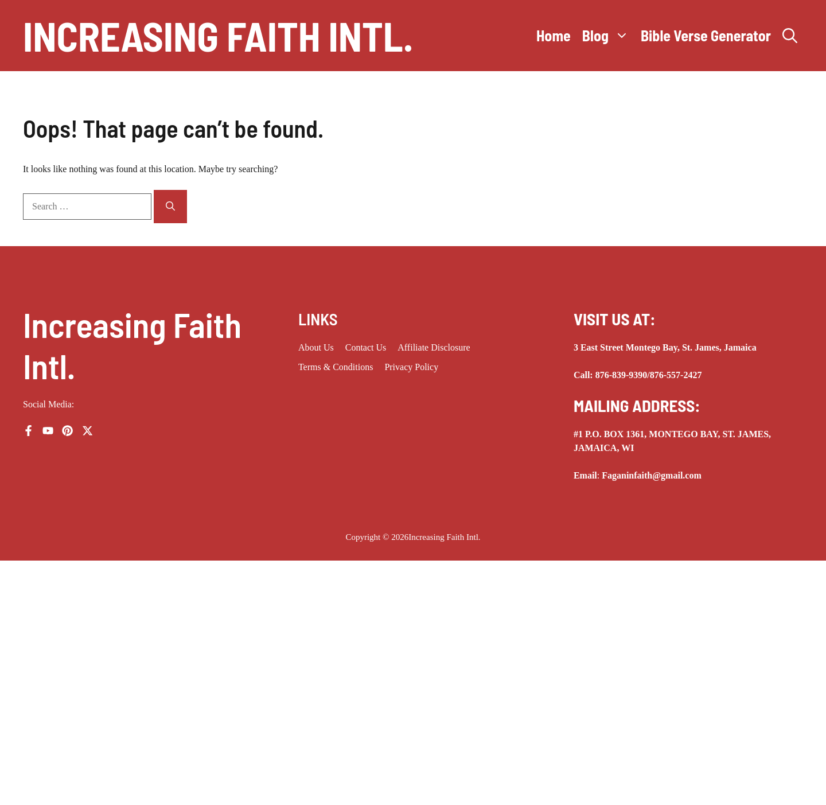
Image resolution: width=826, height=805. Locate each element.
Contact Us (366, 347)
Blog (608, 36)
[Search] (170, 206)
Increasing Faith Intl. (218, 35)
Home (553, 35)
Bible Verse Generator (706, 35)
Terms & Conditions (335, 367)
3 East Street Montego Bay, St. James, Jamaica (665, 347)
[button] (790, 36)
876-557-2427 (676, 375)
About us (316, 347)
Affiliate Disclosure (434, 347)
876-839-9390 (621, 375)
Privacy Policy (411, 367)
